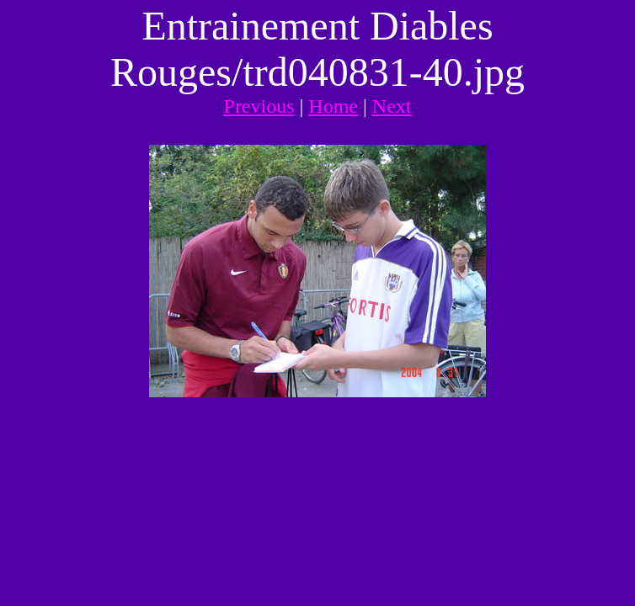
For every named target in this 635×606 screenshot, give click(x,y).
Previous (259, 106)
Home (333, 106)
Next (392, 106)
